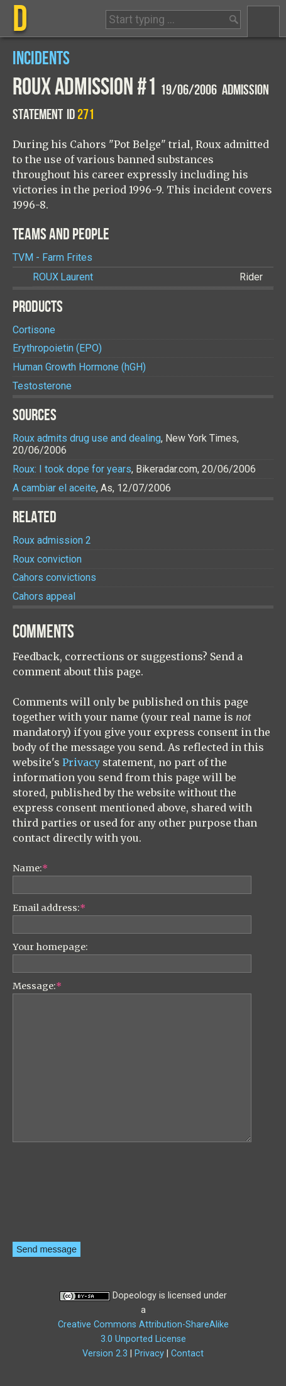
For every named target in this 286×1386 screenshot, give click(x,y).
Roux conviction (47, 559)
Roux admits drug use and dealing (87, 438)
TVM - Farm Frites (52, 257)
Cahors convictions (54, 577)
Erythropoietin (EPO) (57, 348)
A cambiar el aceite (54, 488)
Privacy (81, 762)
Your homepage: (50, 947)
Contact (187, 1353)
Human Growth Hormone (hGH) (79, 367)
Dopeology (135, 1295)
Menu (263, 21)
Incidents (41, 59)
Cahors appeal (44, 596)
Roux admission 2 (52, 540)
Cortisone (34, 330)
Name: (30, 868)
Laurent (63, 277)
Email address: (49, 908)
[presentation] (64, 1196)
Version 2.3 (105, 1353)
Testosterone (42, 386)
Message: (37, 986)
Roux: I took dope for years (72, 469)
